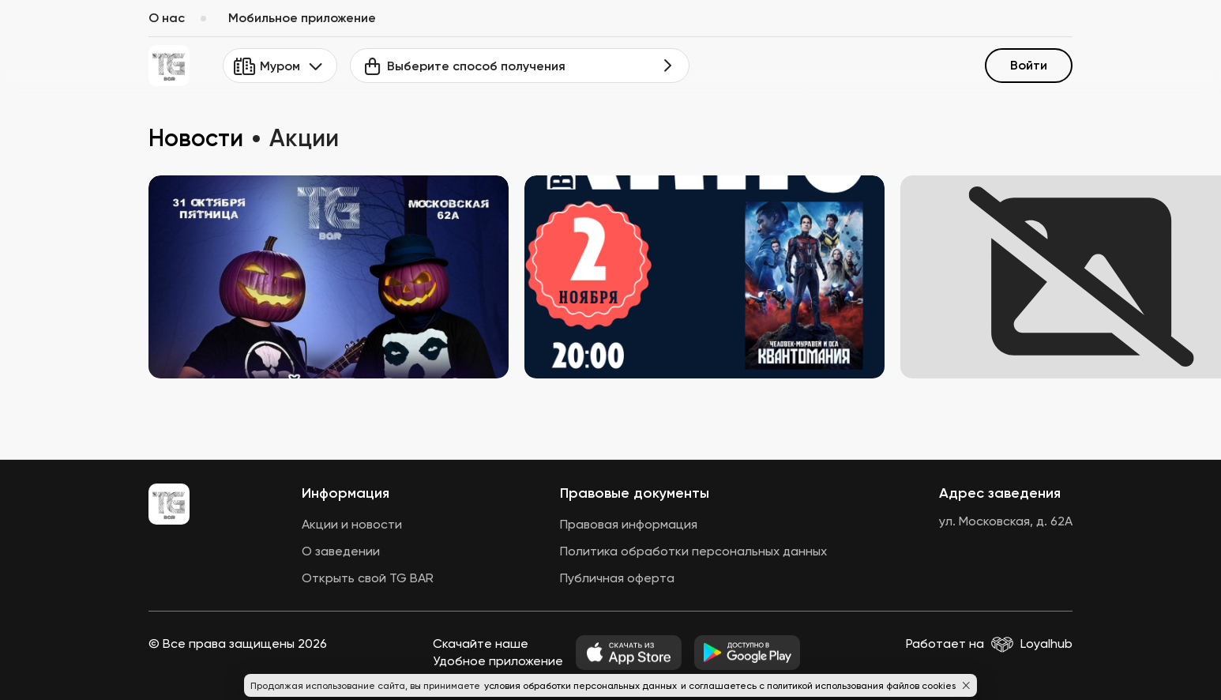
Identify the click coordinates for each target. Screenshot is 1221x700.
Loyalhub (1046, 643)
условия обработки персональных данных (581, 685)
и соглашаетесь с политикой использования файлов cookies (818, 685)
